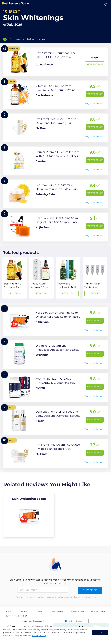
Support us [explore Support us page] (77, 611)
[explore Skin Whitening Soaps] (29, 515)
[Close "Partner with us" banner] (107, 626)
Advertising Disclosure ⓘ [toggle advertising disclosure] (33, 621)
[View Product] (55, 61)
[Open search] (106, 4)
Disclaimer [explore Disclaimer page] (57, 611)
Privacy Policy (39, 635)
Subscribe (90, 590)
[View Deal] (14, 278)
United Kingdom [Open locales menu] (76, 621)
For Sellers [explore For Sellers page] (98, 611)
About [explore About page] (10, 611)
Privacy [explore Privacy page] (25, 611)
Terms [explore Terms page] (40, 611)
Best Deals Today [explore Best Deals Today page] (16, 616)
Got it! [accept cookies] (100, 632)
